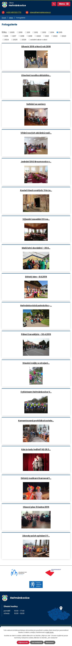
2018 (22, 36)
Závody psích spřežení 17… (36, 535)
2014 (52, 32)
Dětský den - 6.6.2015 (36, 276)
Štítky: (4, 32)
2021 (47, 36)
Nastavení (50, 642)
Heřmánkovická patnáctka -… (36, 305)
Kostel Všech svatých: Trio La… (36, 190)
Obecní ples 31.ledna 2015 (36, 507)
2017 (14, 36)
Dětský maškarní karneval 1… (36, 478)
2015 (60, 32)
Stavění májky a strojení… (36, 363)
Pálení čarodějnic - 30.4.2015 (36, 334)
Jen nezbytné (37, 642)
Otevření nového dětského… (36, 75)
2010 (20, 32)
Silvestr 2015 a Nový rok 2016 (36, 46)
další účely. (50, 632)
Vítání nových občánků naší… (36, 132)
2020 (39, 36)
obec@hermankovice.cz (40, 12)
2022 (55, 36)
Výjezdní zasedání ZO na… (36, 219)
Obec (11, 18)
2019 (30, 36)
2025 (15, 39)
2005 (12, 32)
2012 (36, 32)
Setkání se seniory (36, 104)
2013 (44, 32)
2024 (6, 39)
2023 (64, 36)
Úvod (4, 18)
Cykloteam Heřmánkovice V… (36, 391)
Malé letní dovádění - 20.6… (36, 248)
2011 (28, 32)
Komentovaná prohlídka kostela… (36, 420)
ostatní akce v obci (38, 39)
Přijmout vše (23, 642)
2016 (6, 36)
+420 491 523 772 (13, 12)
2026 (24, 39)
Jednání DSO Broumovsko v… (36, 161)
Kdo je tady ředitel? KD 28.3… (36, 449)
